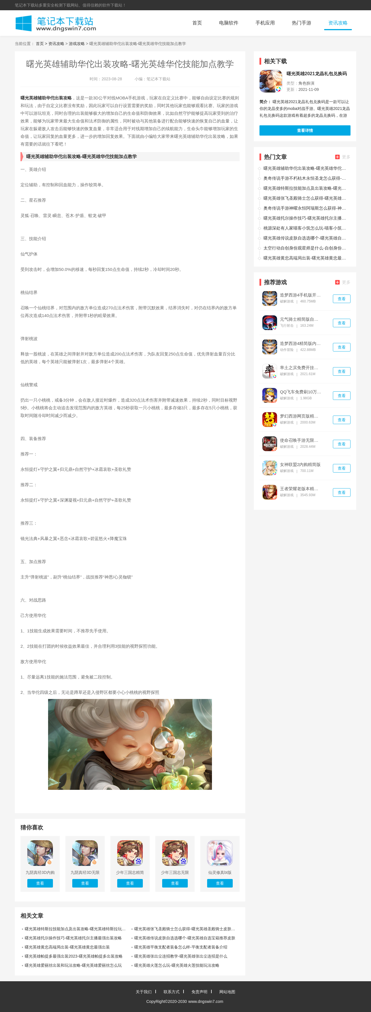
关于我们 (144, 992)
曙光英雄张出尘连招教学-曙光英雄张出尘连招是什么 (180, 956)
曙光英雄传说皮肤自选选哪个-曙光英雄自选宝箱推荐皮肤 (184, 938)
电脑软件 (228, 23)
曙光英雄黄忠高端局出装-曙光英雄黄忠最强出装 (67, 947)
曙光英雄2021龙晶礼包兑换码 (317, 73)
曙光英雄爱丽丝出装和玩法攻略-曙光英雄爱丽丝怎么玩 (73, 965)
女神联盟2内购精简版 (300, 464)
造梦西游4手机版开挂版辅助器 (301, 295)
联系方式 (172, 992)
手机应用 (265, 23)
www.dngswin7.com (205, 1001)
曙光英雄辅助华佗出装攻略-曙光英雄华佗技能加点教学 (306, 168)
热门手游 (301, 23)
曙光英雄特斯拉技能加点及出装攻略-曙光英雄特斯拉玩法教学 (77, 929)
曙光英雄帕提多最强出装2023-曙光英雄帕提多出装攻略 (74, 956)
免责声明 (199, 992)
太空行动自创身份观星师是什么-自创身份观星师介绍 (306, 248)
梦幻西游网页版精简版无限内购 (301, 416)
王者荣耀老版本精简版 (301, 488)
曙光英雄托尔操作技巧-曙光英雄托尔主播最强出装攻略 (73, 938)
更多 (343, 156)
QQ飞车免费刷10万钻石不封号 (301, 392)
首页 (197, 23)
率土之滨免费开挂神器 (301, 367)
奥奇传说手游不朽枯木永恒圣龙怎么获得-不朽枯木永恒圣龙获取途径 (306, 178)
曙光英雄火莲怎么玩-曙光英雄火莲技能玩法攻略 (176, 965)
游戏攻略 (77, 43)
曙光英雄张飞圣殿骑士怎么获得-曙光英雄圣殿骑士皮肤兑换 (186, 929)
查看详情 (305, 130)
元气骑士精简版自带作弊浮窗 (301, 319)
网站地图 (227, 992)
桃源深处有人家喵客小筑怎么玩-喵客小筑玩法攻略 (306, 228)
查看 (342, 299)
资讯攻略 (338, 23)
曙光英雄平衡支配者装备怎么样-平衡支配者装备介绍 (180, 947)
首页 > (42, 43)
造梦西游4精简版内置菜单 (301, 343)
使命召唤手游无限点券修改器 (301, 440)
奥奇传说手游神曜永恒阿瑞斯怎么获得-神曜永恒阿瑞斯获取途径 (306, 208)
